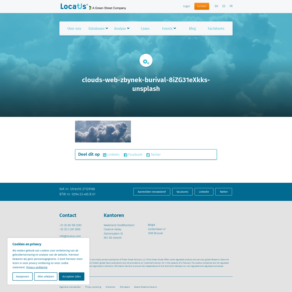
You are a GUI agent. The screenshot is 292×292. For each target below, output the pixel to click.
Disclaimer (110, 287)
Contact (202, 6)
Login (186, 6)
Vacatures (182, 192)
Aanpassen (22, 276)
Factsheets (216, 28)
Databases (96, 28)
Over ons (74, 28)
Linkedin (111, 154)
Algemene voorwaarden (70, 287)
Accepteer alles (71, 276)
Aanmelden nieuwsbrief (152, 192)
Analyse (120, 28)
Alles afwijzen (46, 276)
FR (231, 6)
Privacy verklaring (36, 267)
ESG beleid (125, 287)
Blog (192, 28)
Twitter (153, 154)
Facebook (133, 154)
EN (216, 6)
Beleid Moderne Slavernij (145, 287)
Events (167, 28)
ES (223, 6)
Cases (145, 28)
